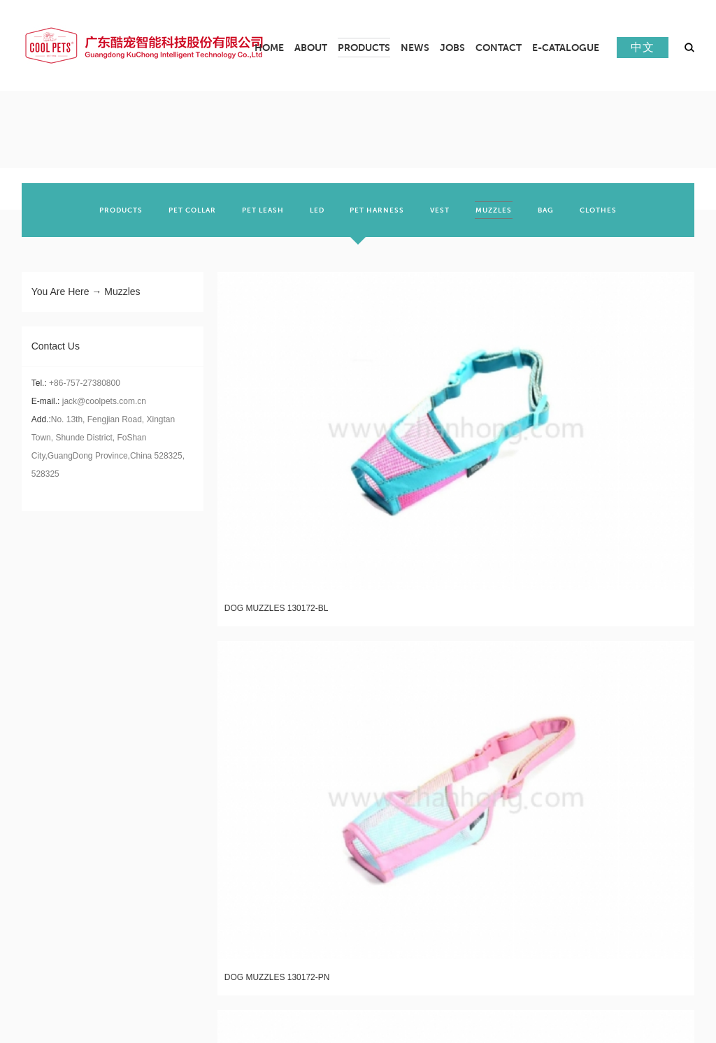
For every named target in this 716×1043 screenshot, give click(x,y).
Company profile (61, 781)
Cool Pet (624, 970)
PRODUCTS (168, 781)
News (283, 753)
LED (153, 844)
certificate (49, 823)
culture (41, 802)
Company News (303, 781)
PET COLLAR (170, 802)
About (38, 753)
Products (172, 753)
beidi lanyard (670, 970)
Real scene (48, 844)
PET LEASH (168, 823)
